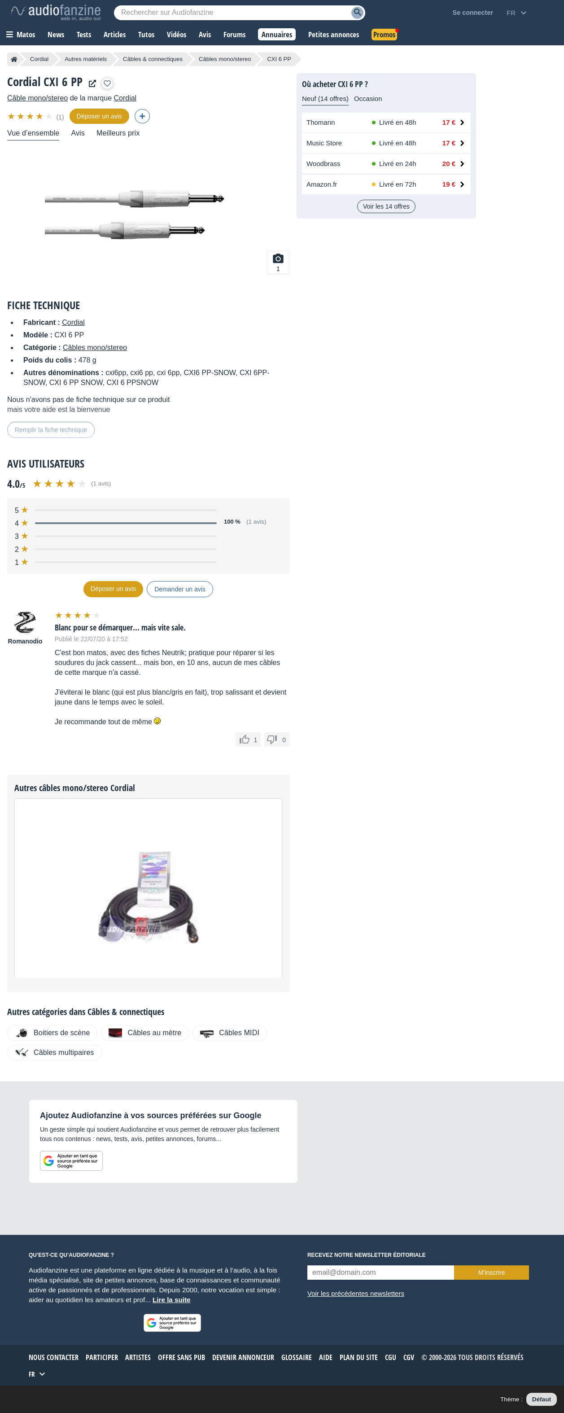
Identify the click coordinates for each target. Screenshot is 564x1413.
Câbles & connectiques (153, 59)
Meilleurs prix (118, 133)
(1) (60, 117)
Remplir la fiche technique (51, 429)
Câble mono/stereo (37, 98)
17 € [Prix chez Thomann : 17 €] (448, 122)
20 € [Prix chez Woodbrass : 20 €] (448, 163)
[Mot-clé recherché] (239, 12)
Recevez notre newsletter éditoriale (366, 1255)
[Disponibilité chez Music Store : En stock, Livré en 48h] (396, 143)
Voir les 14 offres (386, 206)
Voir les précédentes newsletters (355, 1293)
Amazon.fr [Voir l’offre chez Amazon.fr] (321, 184)
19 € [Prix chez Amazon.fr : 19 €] (448, 184)
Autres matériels (86, 59)
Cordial (39, 59)
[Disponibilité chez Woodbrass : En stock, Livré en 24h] (396, 163)
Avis (78, 133)
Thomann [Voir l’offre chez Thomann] (320, 122)
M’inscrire (491, 1272)
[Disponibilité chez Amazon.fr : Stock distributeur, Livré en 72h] (396, 184)
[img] (30, 116)
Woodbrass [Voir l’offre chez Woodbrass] (323, 163)
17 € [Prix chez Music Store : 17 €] (448, 143)
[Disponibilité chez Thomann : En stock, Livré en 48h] (396, 122)
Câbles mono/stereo (225, 59)
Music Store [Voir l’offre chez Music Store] (324, 143)
